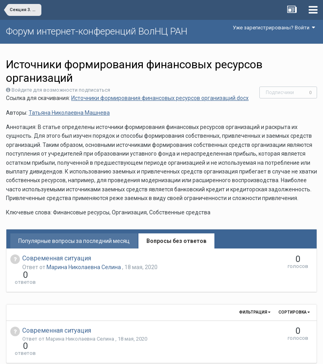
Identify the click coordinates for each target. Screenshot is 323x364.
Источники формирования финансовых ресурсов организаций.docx (160, 98)
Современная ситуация (56, 258)
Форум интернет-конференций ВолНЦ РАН (96, 31)
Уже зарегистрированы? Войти (274, 28)
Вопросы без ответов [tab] (176, 241)
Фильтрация (254, 298)
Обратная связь (174, 352)
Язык (137, 352)
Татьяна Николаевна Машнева (69, 113)
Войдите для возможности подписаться (61, 90)
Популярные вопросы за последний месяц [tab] (74, 241)
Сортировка (294, 298)
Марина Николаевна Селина (84, 267)
